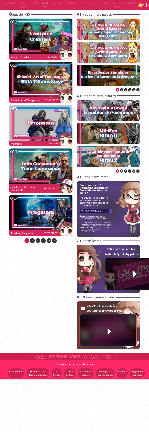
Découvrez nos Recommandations (38, 373)
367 (134, 171)
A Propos (117, 5)
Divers (104, 3)
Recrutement (16, 371)
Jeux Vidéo (23, 5)
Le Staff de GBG (70, 373)
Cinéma (56, 3)
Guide (34, 3)
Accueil (10, 3)
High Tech (45, 5)
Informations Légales (85, 373)
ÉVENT (84, 3)
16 (49, 240)
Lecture (71, 3)
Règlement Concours (137, 373)
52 (134, 89)
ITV (94, 3)
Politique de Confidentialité (105, 373)
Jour (140, 5)
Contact (131, 3)
